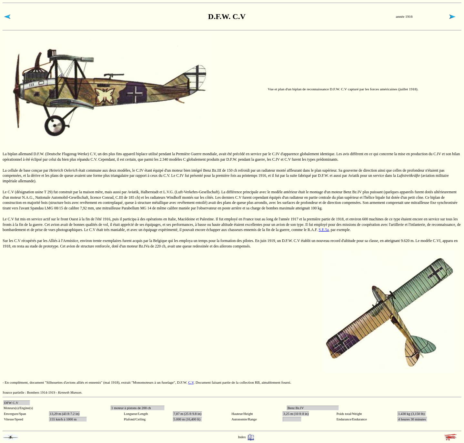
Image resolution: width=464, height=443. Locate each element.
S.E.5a (324, 229)
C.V (191, 382)
